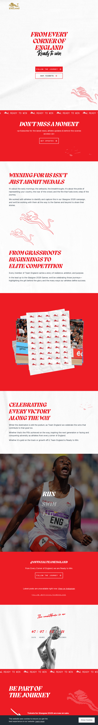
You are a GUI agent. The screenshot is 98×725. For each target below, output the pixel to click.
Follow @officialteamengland (49, 595)
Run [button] (49, 494)
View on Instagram (66, 588)
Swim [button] (49, 504)
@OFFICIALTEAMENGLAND (49, 562)
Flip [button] (49, 514)
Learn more (39, 721)
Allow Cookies (86, 720)
